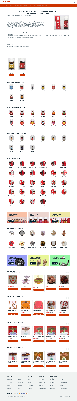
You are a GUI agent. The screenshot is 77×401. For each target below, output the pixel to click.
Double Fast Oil (53, 186)
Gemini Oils (32, 116)
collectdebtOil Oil (43, 186)
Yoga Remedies (52, 382)
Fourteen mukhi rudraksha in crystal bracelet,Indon (25, 311)
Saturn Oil (11, 151)
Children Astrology (63, 382)
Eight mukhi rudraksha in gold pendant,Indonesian (38, 285)
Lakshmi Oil (53, 90)
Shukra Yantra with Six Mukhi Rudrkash (12, 337)
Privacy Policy (30, 385)
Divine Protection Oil (32, 205)
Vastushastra (52, 379)
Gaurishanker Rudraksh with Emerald (50, 362)
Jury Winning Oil (32, 186)
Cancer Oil (43, 116)
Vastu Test (41, 385)
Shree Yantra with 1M (24, 336)
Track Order (36, 5)
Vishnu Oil (43, 90)
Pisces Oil (64, 125)
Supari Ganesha (43, 247)
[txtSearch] (39, 2)
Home (4, 5)
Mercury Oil (43, 141)
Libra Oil (11, 125)
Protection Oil (11, 186)
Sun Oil (11, 141)
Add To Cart (13, 289)
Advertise (29, 382)
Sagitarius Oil (32, 125)
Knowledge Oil (32, 195)
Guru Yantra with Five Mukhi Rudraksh (50, 337)
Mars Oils (32, 141)
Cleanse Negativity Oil (64, 167)
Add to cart (12, 74)
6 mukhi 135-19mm (62, 285)
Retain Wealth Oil (22, 195)
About (29, 379)
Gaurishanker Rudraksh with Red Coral (12, 362)
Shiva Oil (11, 90)
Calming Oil (53, 167)
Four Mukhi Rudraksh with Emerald (63, 362)
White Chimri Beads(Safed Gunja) (21, 248)
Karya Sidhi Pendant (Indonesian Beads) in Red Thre (64, 311)
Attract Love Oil (11, 176)
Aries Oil (11, 116)
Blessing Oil (11, 167)
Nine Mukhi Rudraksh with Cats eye (38, 362)
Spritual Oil (53, 195)
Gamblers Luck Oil (11, 195)
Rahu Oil (21, 151)
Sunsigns (61, 385)
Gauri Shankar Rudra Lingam (25, 285)
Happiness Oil (32, 176)
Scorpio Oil (22, 125)
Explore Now (11, 220)
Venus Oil (64, 141)
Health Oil (43, 176)
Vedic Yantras (9, 379)
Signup (42, 5)
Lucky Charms (9, 382)
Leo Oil (53, 116)
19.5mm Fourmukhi (49, 285)
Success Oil (53, 176)
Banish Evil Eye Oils (32, 167)
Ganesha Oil (64, 90)
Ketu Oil (32, 151)
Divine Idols (9, 385)
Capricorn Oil (53, 125)
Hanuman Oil (22, 100)
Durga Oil (22, 90)
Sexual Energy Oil (43, 205)
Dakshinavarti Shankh (64, 247)
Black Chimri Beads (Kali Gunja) (32, 248)
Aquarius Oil (43, 125)
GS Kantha (9, 285)
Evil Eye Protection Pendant (32, 237)
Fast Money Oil (43, 195)
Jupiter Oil (53, 141)
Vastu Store (9, 388)
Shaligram (19, 379)
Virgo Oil (64, 116)
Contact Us (46, 5)
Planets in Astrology (63, 388)
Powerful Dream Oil (64, 195)
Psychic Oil (11, 205)
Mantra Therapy (52, 388)
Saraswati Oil (11, 100)
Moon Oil (21, 141)
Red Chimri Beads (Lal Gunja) (11, 248)
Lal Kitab (61, 379)
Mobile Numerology (42, 388)
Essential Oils (20, 382)
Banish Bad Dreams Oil (22, 167)
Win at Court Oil (22, 186)
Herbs (19, 388)
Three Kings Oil (22, 205)
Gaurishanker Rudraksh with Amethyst (25, 362)
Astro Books (20, 385)
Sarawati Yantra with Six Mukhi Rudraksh (38, 337)
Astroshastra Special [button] (24, 5)
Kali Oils (32, 90)
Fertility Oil (64, 186)
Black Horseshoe (53, 247)
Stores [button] (6, 5)
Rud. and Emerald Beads (37, 310)
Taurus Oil (22, 116)
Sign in (39, 5)
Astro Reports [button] (16, 5)
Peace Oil (64, 176)
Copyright (30, 388)
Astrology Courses (42, 382)
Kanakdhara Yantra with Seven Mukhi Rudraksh (64, 337)
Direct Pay (31, 5)
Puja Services (41, 379)
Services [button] (10, 5)
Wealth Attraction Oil (43, 167)
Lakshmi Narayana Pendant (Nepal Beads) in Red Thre (50, 311)
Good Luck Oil (21, 176)
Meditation (51, 385)
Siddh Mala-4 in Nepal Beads (12, 310)
